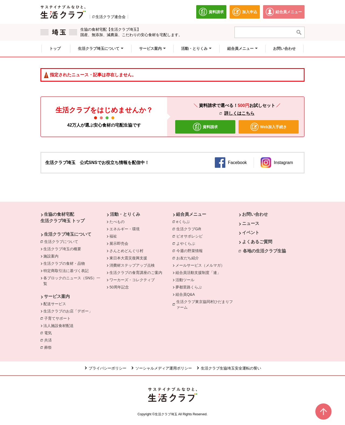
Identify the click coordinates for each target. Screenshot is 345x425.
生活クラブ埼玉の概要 (62, 249)
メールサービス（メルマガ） (200, 265)
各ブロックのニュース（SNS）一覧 (71, 281)
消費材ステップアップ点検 (132, 265)
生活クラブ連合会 (110, 17)
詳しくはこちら (239, 113)
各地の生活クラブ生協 (264, 251)
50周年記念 (119, 287)
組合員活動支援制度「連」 (198, 272)
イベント (250, 232)
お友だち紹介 (187, 258)
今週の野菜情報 (190, 250)
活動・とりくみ (125, 214)
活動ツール (184, 280)
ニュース (250, 223)
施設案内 (50, 256)
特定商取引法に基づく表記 (66, 271)
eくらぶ (183, 222)
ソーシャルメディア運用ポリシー (163, 368)
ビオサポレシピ (190, 236)
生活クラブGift (188, 229)
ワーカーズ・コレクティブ (132, 280)
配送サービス (54, 304)
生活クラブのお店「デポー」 (67, 311)
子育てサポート (57, 318)
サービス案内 (57, 296)
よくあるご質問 (257, 241)
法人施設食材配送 (58, 325)
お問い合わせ (255, 214)
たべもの (117, 222)
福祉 (113, 236)
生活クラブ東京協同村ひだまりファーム (204, 304)
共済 (49, 339)
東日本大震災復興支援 (128, 258)
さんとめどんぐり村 (126, 251)
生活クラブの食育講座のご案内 (135, 272)
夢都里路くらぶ (188, 287)
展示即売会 (118, 243)
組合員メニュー (191, 214)
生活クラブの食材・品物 (64, 263)
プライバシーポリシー (107, 368)
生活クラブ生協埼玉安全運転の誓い (231, 368)
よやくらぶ (187, 243)
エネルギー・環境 (124, 229)
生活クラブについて (62, 241)
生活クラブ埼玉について (67, 234)
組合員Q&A (185, 294)
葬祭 (49, 347)
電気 (49, 332)
